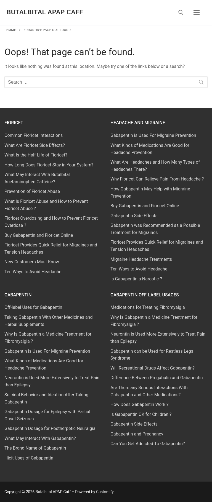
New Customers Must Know (31, 261)
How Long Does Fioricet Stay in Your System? (48, 165)
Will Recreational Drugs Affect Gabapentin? (152, 368)
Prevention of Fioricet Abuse (32, 191)
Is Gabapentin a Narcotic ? (136, 278)
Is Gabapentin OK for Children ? (140, 414)
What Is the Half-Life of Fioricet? (35, 155)
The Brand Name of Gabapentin (35, 448)
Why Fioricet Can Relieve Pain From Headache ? (157, 179)
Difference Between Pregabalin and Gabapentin (156, 377)
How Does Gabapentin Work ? (139, 404)
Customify (104, 492)
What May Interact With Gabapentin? (40, 438)
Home (11, 30)
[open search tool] (180, 12)
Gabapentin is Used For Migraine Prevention (153, 135)
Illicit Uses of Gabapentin (28, 458)
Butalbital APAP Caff (45, 12)
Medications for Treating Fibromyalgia (147, 307)
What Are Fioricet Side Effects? (34, 145)
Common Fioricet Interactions (33, 135)
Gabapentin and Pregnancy (136, 434)
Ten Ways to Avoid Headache (32, 271)
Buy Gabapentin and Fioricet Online (38, 235)
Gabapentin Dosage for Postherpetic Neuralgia (50, 428)
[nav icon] (196, 12)
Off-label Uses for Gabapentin (33, 307)
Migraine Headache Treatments (141, 259)
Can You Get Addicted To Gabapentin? (147, 443)
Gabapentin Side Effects (134, 215)
